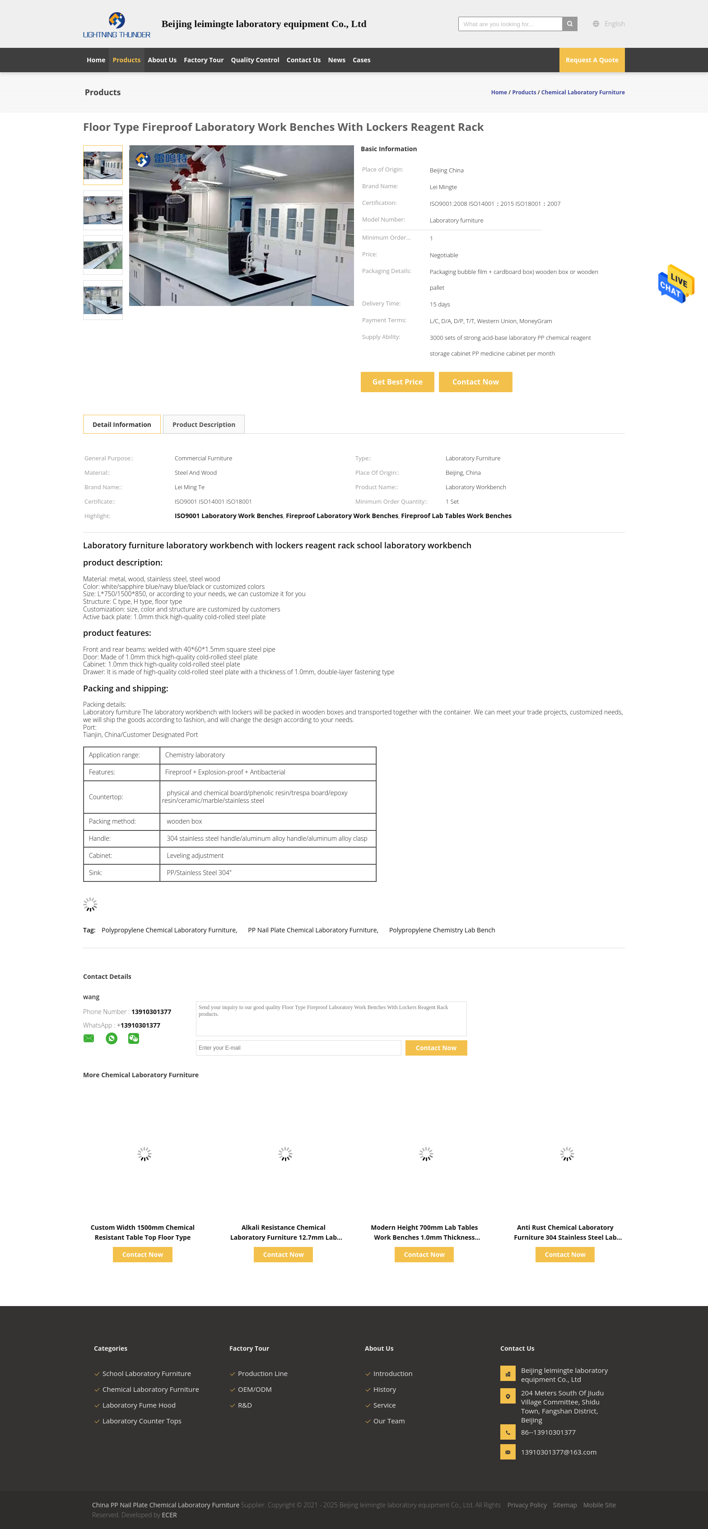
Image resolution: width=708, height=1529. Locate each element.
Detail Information (122, 424)
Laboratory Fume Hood (135, 1404)
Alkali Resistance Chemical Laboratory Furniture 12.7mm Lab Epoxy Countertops (283, 1237)
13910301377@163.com (549, 1451)
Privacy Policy (527, 1505)
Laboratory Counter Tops (138, 1420)
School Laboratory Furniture (142, 1373)
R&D (240, 1404)
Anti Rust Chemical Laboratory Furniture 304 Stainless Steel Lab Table (565, 1237)
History (380, 1389)
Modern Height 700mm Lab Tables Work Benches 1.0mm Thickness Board (424, 1237)
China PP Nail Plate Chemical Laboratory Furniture (165, 1505)
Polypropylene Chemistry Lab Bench (442, 930)
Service (380, 1404)
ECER (169, 1514)
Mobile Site (599, 1505)
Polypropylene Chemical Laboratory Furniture (169, 930)
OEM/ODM (250, 1389)
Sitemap (565, 1505)
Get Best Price (398, 382)
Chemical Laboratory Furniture (146, 1389)
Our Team (385, 1420)
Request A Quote (592, 60)
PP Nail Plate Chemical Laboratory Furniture (312, 930)
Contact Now (475, 382)
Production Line (258, 1373)
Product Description (203, 424)
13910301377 (151, 1011)
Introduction (389, 1373)
